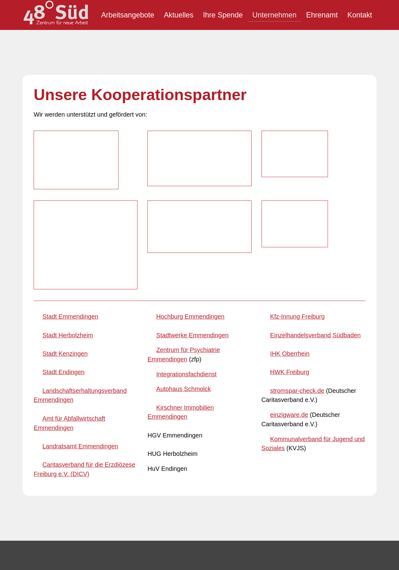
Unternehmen (274, 15)
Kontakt (359, 15)
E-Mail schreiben (54, 505)
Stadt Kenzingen (65, 219)
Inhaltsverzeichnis (137, 470)
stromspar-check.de (297, 256)
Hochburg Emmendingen (190, 182)
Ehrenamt (322, 15)
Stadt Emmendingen (70, 182)
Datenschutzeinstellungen (148, 505)
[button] (215, 464)
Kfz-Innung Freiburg (297, 182)
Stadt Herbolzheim (67, 201)
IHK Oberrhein (290, 219)
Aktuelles (179, 15)
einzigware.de (289, 281)
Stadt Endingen (63, 238)
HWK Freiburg (289, 238)
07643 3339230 (52, 492)
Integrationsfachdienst (186, 240)
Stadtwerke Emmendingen (192, 201)
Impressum (128, 482)
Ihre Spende (223, 15)
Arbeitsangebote (127, 15)
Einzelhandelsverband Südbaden (315, 201)
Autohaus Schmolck (183, 255)
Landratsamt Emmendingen (80, 312)
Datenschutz (130, 493)
